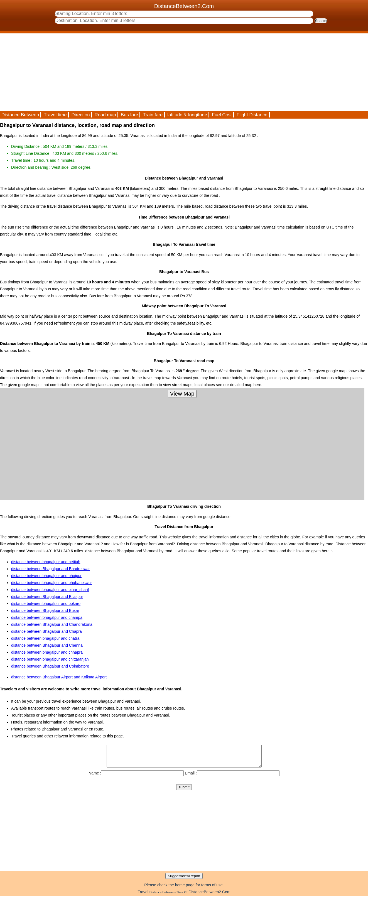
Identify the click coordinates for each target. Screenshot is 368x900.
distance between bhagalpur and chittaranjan (50, 659)
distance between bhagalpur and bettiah (45, 562)
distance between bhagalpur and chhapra (47, 652)
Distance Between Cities (166, 896)
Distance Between (20, 114)
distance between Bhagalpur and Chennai (47, 645)
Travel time (55, 114)
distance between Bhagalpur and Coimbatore (50, 666)
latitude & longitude (187, 114)
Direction (80, 114)
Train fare (153, 114)
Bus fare (129, 114)
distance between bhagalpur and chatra (45, 638)
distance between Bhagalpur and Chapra (46, 631)
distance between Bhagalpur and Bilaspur (47, 596)
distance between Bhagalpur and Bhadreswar (50, 569)
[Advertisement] (167, 72)
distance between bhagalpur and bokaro (45, 603)
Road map (105, 114)
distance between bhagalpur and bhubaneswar (51, 582)
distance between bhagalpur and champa (46, 617)
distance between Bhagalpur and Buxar (45, 610)
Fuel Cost (222, 114)
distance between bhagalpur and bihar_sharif (50, 589)
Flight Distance (252, 114)
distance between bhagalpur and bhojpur (46, 575)
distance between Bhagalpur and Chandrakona (51, 624)
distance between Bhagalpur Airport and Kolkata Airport (59, 677)
